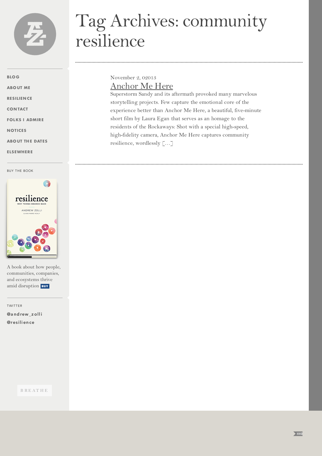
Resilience (19, 98)
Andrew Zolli (35, 34)
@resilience (21, 322)
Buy (45, 286)
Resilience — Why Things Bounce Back (32, 219)
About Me (19, 87)
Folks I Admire (25, 119)
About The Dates (27, 141)
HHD (298, 433)
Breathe (34, 390)
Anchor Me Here (141, 86)
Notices (16, 130)
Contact (17, 109)
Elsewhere (20, 151)
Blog (13, 77)
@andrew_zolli (24, 314)
